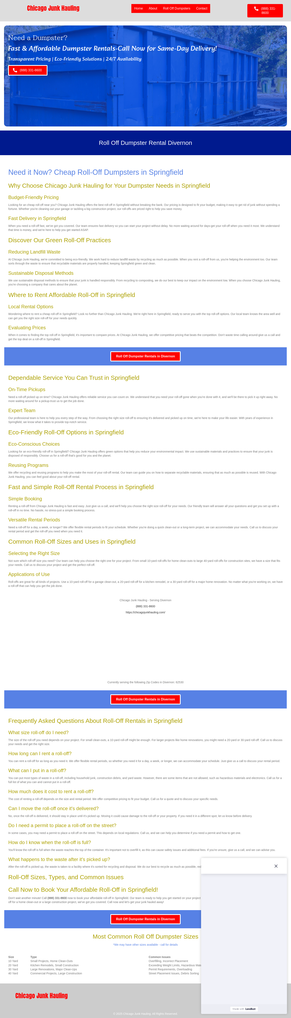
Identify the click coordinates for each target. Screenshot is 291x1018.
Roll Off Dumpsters (176, 8)
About (153, 8)
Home (138, 8)
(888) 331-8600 (145, 606)
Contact (201, 8)
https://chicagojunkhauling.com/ (145, 612)
